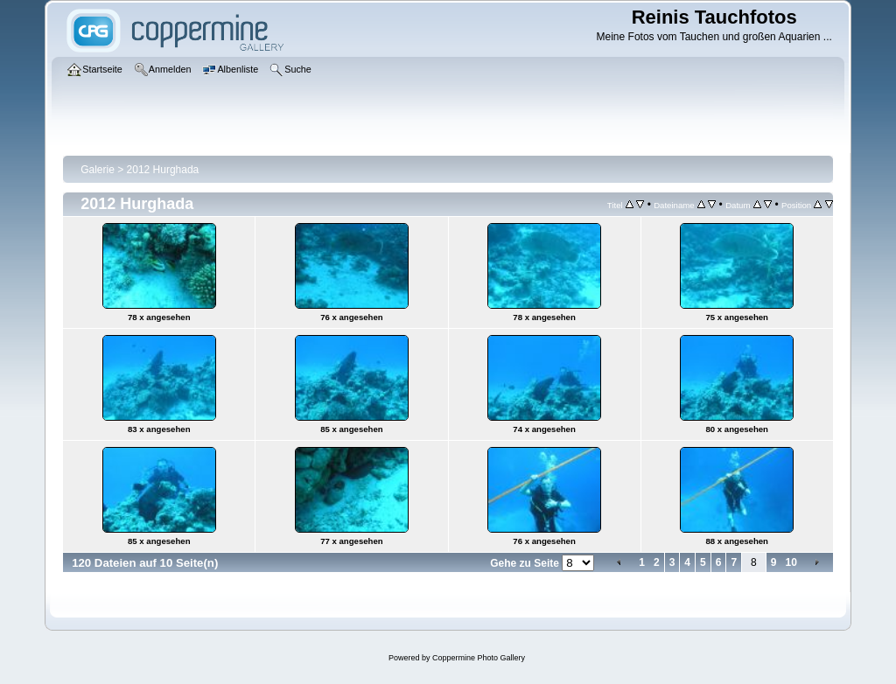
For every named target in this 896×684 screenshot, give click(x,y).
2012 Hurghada (163, 170)
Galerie (97, 170)
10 (790, 562)
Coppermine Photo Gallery (478, 657)
